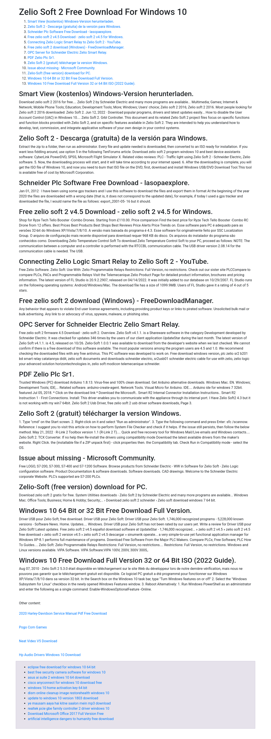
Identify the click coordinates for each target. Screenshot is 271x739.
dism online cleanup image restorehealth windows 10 (68, 693)
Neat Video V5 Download (38, 641)
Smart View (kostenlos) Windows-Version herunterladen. (71, 21)
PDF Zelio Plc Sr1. (41, 58)
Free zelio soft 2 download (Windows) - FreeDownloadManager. (76, 47)
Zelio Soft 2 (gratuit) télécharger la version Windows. (68, 63)
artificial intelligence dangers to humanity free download (71, 719)
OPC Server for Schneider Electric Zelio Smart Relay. (67, 52)
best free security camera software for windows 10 (67, 672)
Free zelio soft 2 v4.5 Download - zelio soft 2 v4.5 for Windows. (76, 37)
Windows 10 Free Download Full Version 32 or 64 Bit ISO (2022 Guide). (81, 83)
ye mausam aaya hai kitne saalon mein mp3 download (69, 703)
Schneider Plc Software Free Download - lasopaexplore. (70, 32)
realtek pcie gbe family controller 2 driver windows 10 (68, 708)
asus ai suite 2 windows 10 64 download (59, 677)
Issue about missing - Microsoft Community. (61, 68)
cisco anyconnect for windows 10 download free (65, 683)
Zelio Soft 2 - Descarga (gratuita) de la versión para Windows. (74, 27)
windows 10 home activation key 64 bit (57, 688)
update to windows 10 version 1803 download (63, 698)
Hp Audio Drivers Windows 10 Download (50, 655)
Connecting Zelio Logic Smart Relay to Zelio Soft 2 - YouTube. (74, 42)
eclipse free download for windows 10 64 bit (61, 667)
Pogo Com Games (33, 627)
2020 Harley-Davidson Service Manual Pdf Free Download (63, 613)
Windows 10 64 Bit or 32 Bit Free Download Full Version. (70, 78)
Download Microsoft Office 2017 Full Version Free (66, 714)
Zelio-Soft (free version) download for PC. (59, 73)
